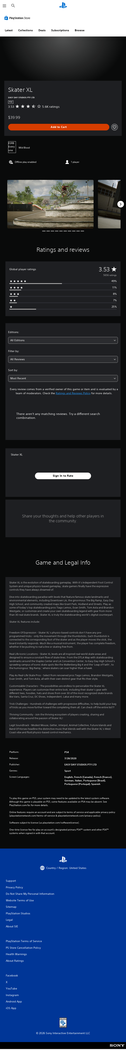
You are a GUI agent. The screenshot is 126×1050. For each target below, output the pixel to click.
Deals (42, 30)
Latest (9, 30)
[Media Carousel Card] (50, 204)
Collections (25, 30)
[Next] (120, 204)
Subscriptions (60, 30)
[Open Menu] (4, 6)
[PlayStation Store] (18, 18)
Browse (79, 30)
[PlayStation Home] (63, 5)
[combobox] (63, 340)
